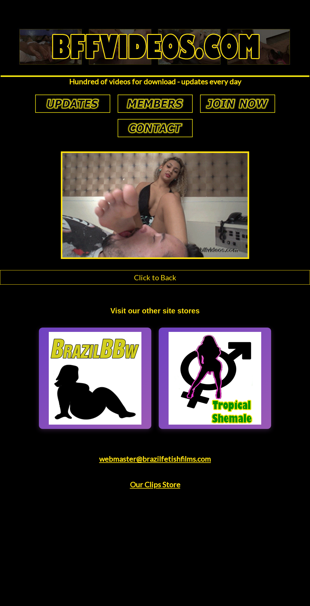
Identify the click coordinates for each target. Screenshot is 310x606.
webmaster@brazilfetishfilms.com (155, 458)
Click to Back (155, 277)
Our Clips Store (155, 484)
